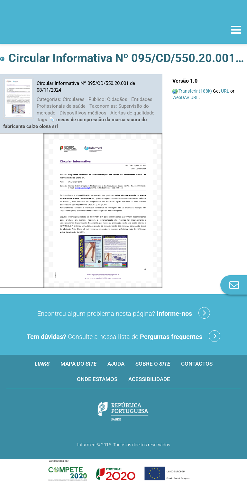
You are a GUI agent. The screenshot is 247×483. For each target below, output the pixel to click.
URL (225, 91)
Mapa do (78, 363)
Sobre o (152, 363)
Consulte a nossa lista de (123, 336)
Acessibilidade (149, 379)
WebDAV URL (185, 97)
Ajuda (115, 363)
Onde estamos (97, 379)
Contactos (197, 363)
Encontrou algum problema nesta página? (123, 313)
